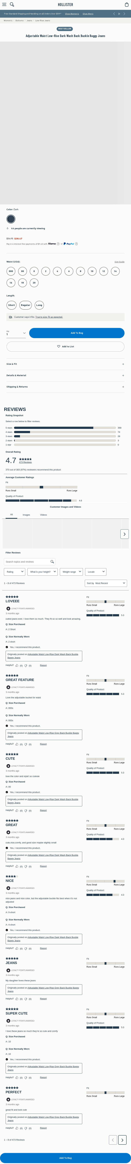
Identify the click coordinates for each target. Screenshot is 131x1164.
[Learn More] (58, 243)
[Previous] (114, 13)
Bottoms (20, 20)
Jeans (29, 20)
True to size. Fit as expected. (49, 317)
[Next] (124, 13)
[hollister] (65, 4)
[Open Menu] (3, 4)
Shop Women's (72, 13)
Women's (8, 20)
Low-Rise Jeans (42, 20)
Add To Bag (77, 333)
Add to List (65, 346)
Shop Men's (88, 13)
